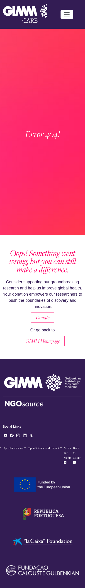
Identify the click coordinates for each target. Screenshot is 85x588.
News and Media (67, 455)
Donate (42, 317)
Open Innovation (13, 448)
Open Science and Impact (43, 448)
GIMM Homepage (42, 341)
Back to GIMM (77, 455)
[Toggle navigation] (67, 14)
